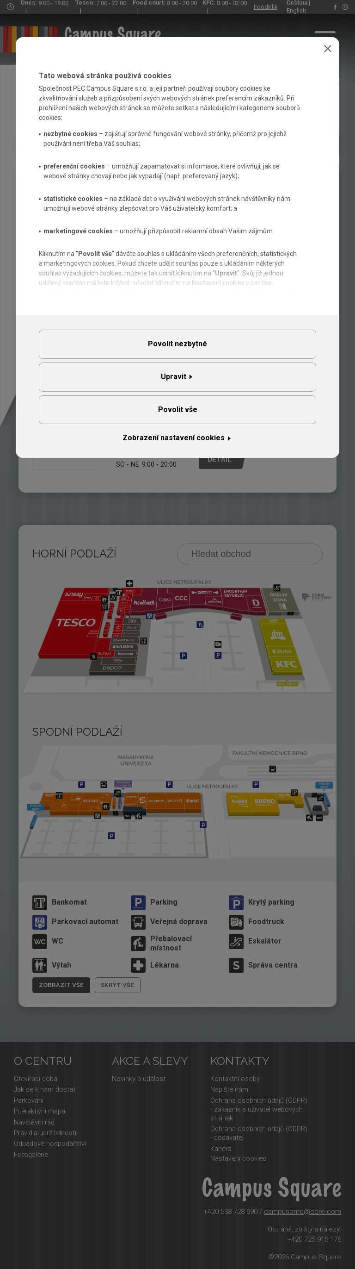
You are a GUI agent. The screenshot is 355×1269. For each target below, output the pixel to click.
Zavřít (327, 48)
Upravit (173, 376)
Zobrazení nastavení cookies (173, 437)
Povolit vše (177, 409)
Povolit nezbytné (177, 343)
